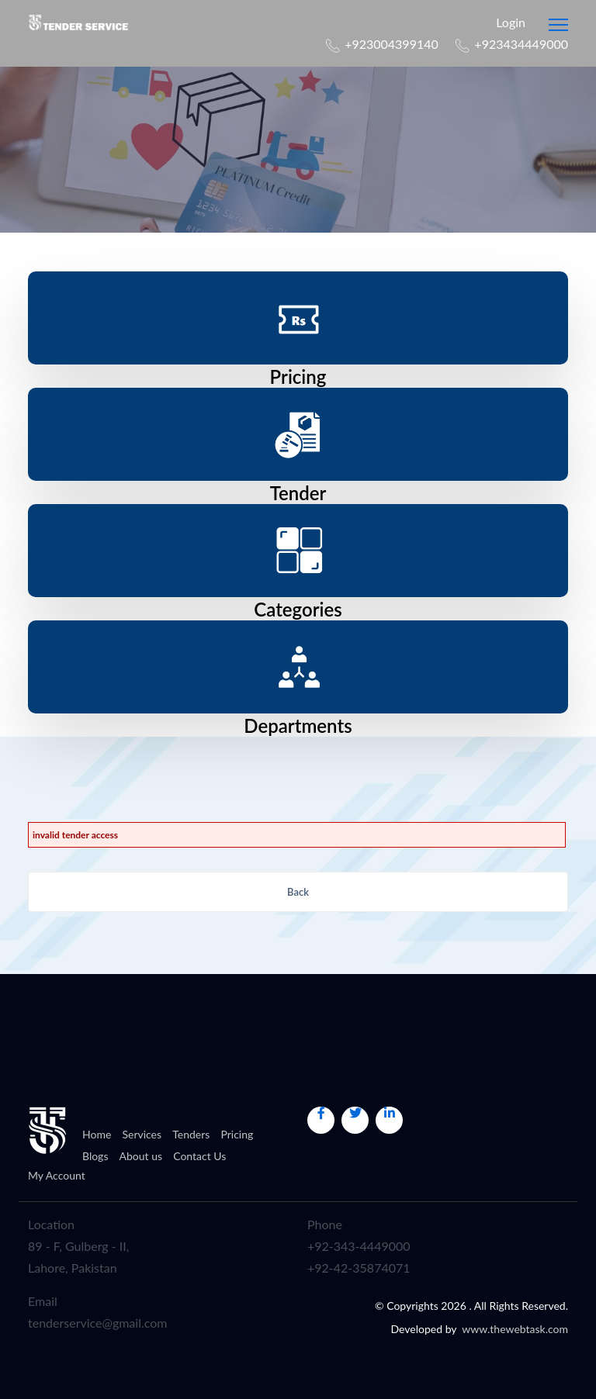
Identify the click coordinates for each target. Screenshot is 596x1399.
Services (141, 1134)
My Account (56, 1175)
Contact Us (199, 1155)
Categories (297, 609)
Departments (298, 725)
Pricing (298, 376)
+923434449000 (521, 43)
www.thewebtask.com (515, 1328)
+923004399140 (391, 43)
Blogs (95, 1155)
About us (141, 1155)
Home (96, 1134)
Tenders (191, 1134)
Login (504, 22)
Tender (298, 493)
